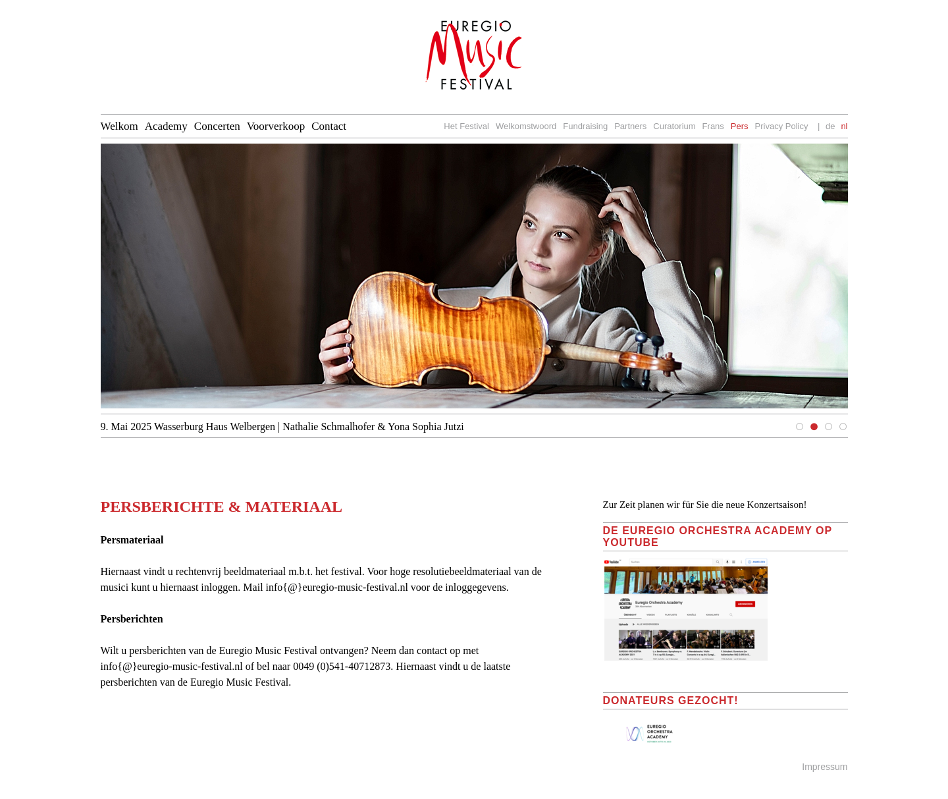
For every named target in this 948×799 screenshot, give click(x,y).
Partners (630, 126)
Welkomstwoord (526, 126)
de (830, 126)
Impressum (824, 766)
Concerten (217, 126)
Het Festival (466, 126)
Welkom (119, 126)
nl (844, 126)
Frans (713, 126)
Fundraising (585, 126)
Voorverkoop (276, 126)
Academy (166, 126)
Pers (740, 126)
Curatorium (674, 126)
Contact (328, 126)
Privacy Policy (781, 126)
